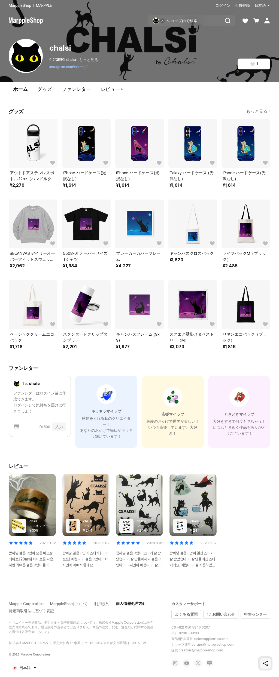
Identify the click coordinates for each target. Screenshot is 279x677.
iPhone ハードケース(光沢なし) (84, 175)
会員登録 (242, 5)
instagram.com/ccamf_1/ (68, 67)
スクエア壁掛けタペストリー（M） (191, 337)
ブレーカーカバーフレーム (138, 256)
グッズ (44, 89)
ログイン (222, 5)
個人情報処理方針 (131, 603)
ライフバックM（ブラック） (244, 256)
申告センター (255, 614)
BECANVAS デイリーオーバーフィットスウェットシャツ (32, 256)
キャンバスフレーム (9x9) (137, 337)
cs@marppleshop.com (211, 639)
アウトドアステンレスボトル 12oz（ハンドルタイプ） (32, 176)
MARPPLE (44, 5)
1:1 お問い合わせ (221, 614)
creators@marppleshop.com (201, 650)
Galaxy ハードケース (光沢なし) (191, 175)
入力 (59, 427)
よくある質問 (186, 614)
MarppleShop (20, 5)
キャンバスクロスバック (191, 253)
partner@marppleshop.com (213, 645)
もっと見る (88, 59)
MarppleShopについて (69, 604)
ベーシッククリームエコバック (32, 337)
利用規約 (101, 604)
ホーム (20, 91)
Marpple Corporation (26, 604)
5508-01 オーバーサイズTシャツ (85, 256)
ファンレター (76, 89)
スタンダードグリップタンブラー (85, 337)
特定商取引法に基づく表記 (31, 611)
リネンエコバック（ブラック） (245, 337)
